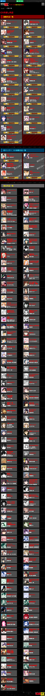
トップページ (40, 694)
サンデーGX (5, 4)
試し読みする (11, 27)
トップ (2, 8)
